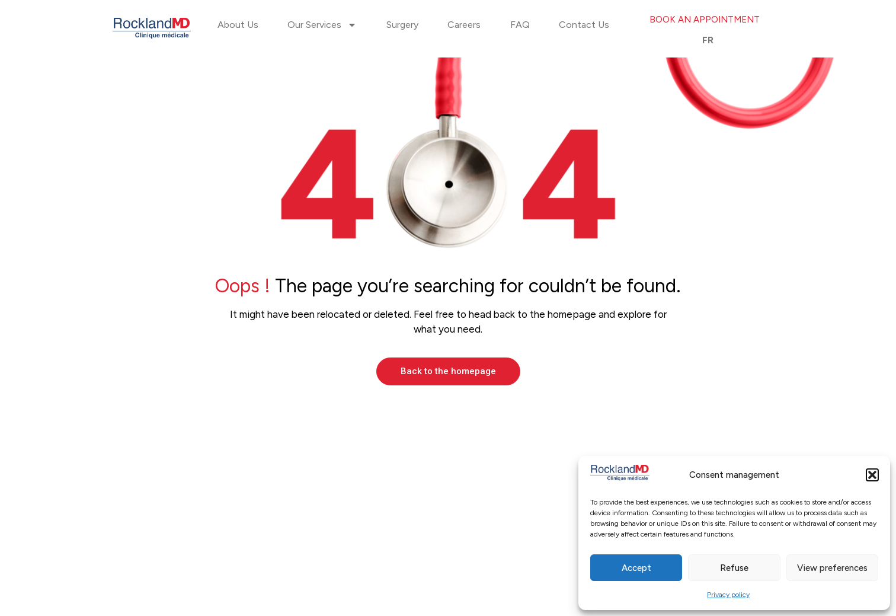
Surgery (402, 24)
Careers (464, 24)
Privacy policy (728, 595)
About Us (237, 24)
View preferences (832, 568)
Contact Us (584, 24)
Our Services (322, 25)
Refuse (734, 568)
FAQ (520, 24)
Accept (636, 568)
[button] (872, 475)
